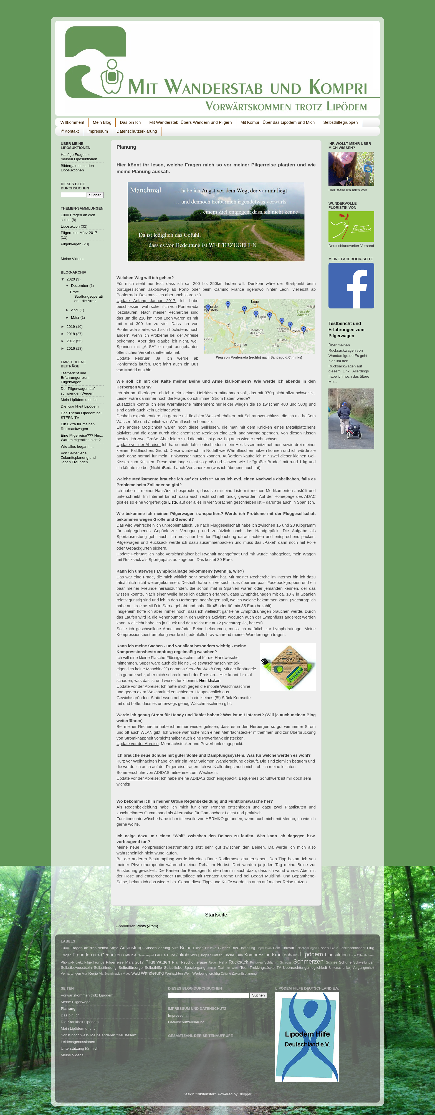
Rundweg (256, 962)
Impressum (97, 131)
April (75, 310)
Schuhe (345, 962)
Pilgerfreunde (94, 962)
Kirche (229, 955)
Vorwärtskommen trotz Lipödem (87, 995)
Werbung (200, 973)
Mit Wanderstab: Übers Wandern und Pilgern (190, 122)
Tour (243, 967)
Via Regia (90, 973)
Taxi (221, 968)
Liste (172, 502)
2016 (71, 348)
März (75, 317)
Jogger (205, 955)
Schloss (286, 962)
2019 (71, 327)
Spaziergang (194, 967)
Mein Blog (102, 122)
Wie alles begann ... (77, 446)
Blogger (245, 1094)
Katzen (217, 955)
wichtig (214, 973)
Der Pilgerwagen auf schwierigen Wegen (78, 391)
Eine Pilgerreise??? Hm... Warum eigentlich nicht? (82, 437)
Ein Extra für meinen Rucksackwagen (78, 426)
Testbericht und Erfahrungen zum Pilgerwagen (75, 377)
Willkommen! (72, 122)
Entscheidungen (306, 948)
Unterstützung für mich (79, 1048)
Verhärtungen (71, 973)
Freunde (81, 954)
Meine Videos (72, 259)
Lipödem (311, 954)
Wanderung (152, 972)
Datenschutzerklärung (137, 131)
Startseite (216, 915)
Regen (213, 962)
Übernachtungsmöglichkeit (305, 967)
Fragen (66, 955)
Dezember (80, 286)
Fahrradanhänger (353, 948)
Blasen (198, 948)
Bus (235, 948)
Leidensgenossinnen (78, 1042)
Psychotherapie (194, 962)
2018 (71, 334)
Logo (352, 955)
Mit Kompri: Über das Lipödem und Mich (278, 122)
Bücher (224, 948)
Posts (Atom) (147, 926)
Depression (264, 948)
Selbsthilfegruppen (340, 122)
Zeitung (226, 973)
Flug (370, 948)
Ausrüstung (131, 947)
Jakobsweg (187, 954)
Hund (171, 955)
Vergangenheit (363, 968)
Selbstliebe (173, 967)
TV (279, 968)
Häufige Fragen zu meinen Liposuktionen (79, 157)
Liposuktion (70, 226)
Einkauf (288, 948)
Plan (175, 962)
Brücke (211, 948)
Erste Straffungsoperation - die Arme (86, 296)
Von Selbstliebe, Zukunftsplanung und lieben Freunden (78, 457)
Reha (223, 962)
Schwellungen (364, 962)
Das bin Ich (130, 122)
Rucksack (238, 961)
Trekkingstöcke (262, 967)
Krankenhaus (285, 954)
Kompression (257, 954)
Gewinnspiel (146, 955)
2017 (71, 341)
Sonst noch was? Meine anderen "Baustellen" (98, 1035)
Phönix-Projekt (72, 962)
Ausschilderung (157, 948)
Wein (187, 973)
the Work (232, 967)
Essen (323, 948)
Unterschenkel (340, 968)
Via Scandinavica (110, 973)
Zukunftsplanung (244, 973)
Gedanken (111, 954)
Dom (276, 948)
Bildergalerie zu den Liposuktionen (77, 168)
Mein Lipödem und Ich (79, 400)
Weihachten (174, 973)
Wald (135, 973)
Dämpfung (247, 948)
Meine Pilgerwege (75, 1002)
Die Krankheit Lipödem (80, 406)
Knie (239, 955)
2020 (71, 279)
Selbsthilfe (153, 967)
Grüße (160, 955)
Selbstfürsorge (130, 967)
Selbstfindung (105, 967)
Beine (185, 947)
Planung (68, 1008)
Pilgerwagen (71, 244)
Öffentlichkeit (365, 955)
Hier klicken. (210, 680)
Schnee (331, 962)
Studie (212, 967)
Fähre (334, 948)
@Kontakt (69, 131)
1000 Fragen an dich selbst (84, 948)
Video (126, 973)
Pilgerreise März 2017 (79, 233)
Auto (174, 948)
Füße (95, 955)
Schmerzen (308, 961)
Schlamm (271, 962)
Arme (114, 948)
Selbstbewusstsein (76, 967)
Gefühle (129, 955)
